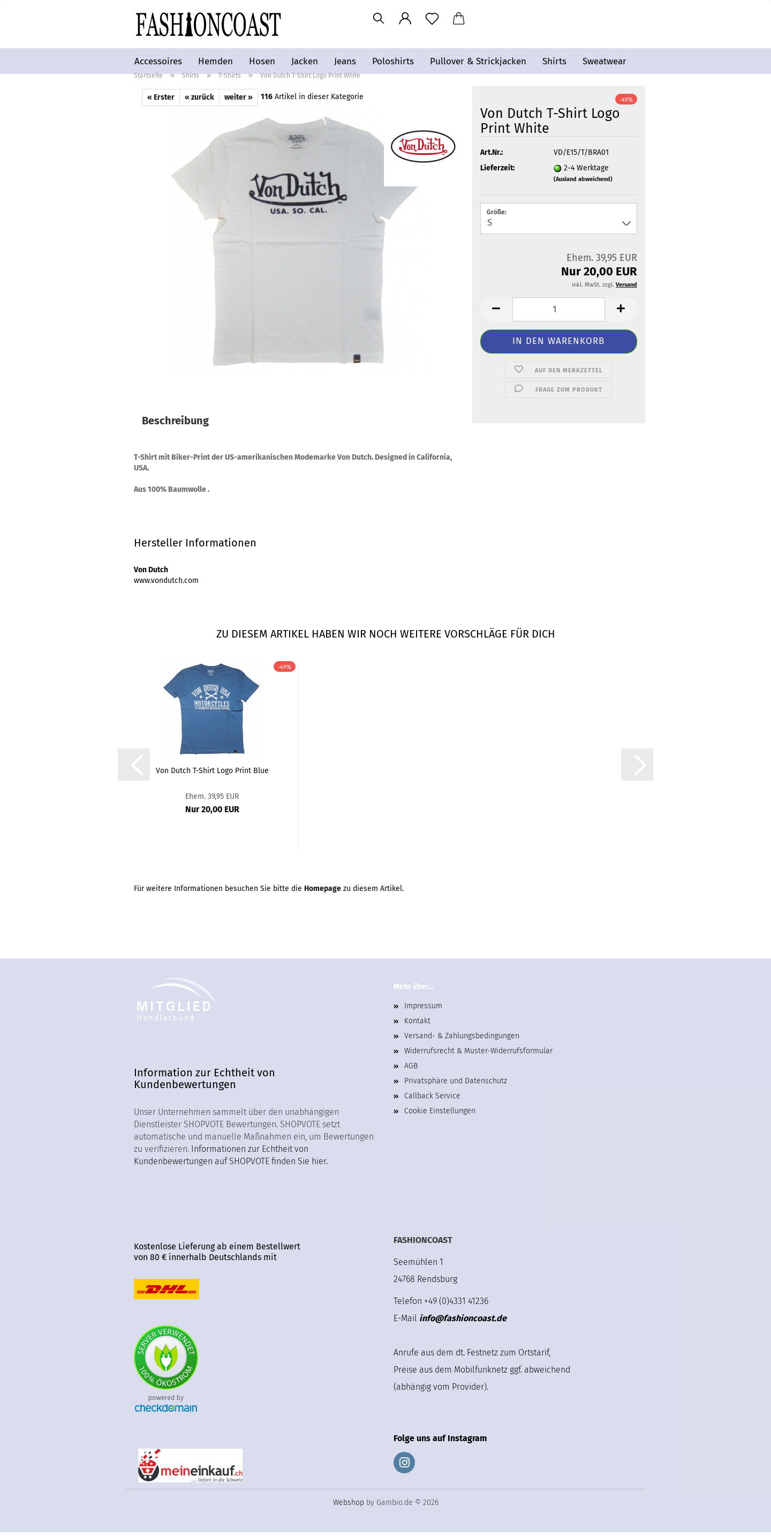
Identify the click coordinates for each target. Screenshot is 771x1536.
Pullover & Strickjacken (478, 61)
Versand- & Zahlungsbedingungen (461, 1039)
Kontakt (417, 1024)
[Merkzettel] (432, 19)
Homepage (322, 892)
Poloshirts (393, 61)
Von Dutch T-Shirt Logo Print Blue (212, 774)
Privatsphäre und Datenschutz (455, 1084)
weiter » (238, 101)
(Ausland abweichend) (583, 182)
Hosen (262, 61)
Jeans (345, 61)
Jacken (304, 61)
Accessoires (158, 61)
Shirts (554, 61)
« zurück (199, 101)
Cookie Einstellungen (439, 1114)
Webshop (348, 1506)
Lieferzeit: (497, 171)
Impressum (423, 1009)
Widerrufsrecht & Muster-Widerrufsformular (478, 1054)
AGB (411, 1069)
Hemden (215, 61)
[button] (405, 19)
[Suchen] (378, 19)
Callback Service (432, 1099)
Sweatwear (604, 61)
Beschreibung (175, 424)
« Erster (161, 101)
